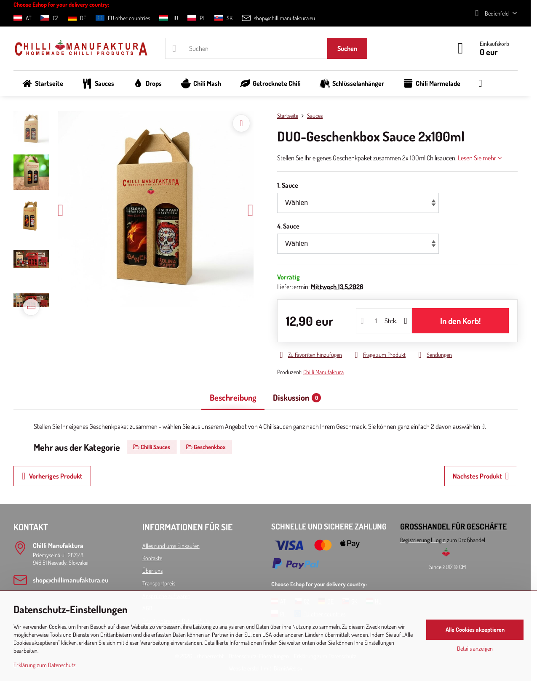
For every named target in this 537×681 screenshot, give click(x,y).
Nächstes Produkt (481, 476)
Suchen (347, 48)
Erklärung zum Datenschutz (44, 664)
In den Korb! (460, 320)
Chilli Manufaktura (323, 371)
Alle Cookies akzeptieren (475, 629)
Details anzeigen (475, 648)
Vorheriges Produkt (52, 476)
